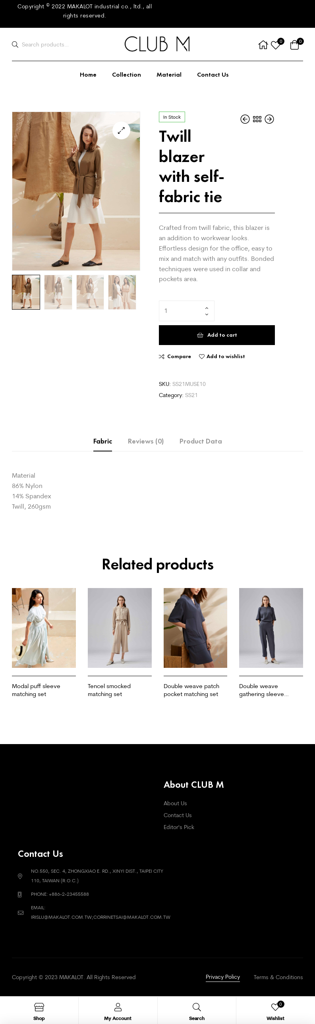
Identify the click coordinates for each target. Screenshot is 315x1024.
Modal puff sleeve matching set (36, 690)
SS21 (191, 395)
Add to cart (222, 335)
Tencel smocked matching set (109, 690)
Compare (179, 356)
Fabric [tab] (102, 441)
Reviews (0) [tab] (146, 441)
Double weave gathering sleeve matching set (261, 690)
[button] (121, 130)
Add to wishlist (226, 356)
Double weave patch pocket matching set (191, 690)
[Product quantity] (187, 311)
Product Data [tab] (201, 441)
